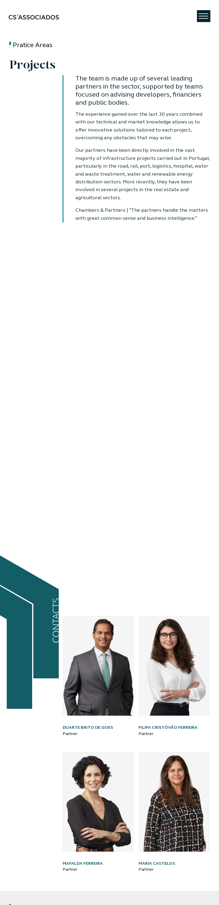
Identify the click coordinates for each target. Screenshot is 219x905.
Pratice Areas (32, 45)
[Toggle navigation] (203, 16)
